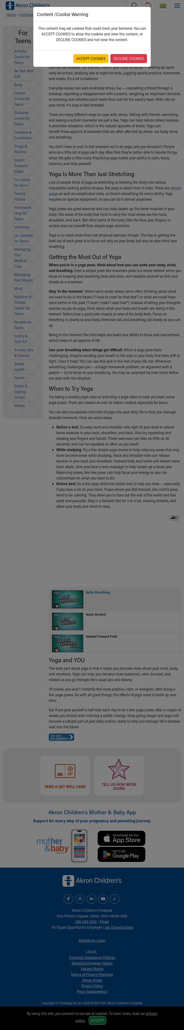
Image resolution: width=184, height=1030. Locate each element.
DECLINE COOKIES (128, 58)
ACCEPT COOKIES (90, 58)
